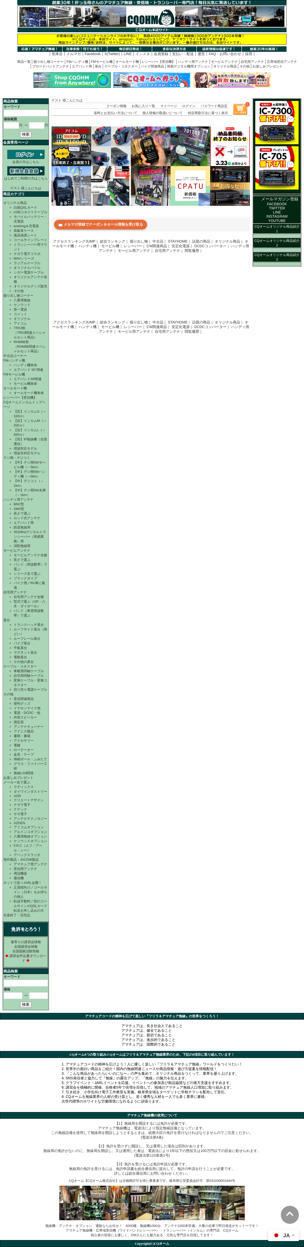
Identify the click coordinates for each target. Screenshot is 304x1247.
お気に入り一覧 (143, 106)
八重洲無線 (22, 300)
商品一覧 (24, 62)
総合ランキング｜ (114, 241)
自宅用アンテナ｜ (169, 251)
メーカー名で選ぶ (16, 782)
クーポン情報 (116, 106)
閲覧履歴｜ (194, 251)
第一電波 (20, 309)
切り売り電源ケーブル (30, 689)
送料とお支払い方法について (115, 113)
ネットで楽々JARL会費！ (22, 883)
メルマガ (73, 54)
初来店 (57, 54)
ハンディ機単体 (25, 365)
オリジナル (22, 319)
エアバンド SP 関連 (28, 370)
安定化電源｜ (182, 246)
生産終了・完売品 (16, 915)
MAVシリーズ (24, 258)
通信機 (19, 878)
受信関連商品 (24, 699)
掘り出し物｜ (140, 241)
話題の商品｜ (203, 241)
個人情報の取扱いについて (162, 113)
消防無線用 (22, 546)
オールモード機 (127, 62)
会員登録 (161, 54)
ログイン (189, 106)
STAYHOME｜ (179, 241)
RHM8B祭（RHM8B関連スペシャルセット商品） (30, 346)
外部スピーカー (25, 717)
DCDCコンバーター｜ (212, 246)
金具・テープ (24, 754)
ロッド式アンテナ (27, 518)
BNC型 (19, 504)
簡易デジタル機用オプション (188, 66)
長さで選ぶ (22, 513)
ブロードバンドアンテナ (50, 66)
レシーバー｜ (135, 246)
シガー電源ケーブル (29, 272)
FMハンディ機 (77, 62)
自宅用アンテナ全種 (29, 597)
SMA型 (19, 509)
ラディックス (24, 787)
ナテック (20, 809)
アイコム (20, 323)
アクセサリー (24, 740)
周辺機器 (20, 873)
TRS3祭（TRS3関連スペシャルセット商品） (30, 332)
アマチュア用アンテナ (30, 864)
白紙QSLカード (25, 207)
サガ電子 (20, 814)
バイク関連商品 (152, 66)
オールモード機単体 (29, 393)
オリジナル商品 (225, 66)
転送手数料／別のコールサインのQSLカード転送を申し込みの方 (30, 905)
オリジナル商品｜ (229, 241)
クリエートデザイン (29, 800)
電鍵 (17, 745)
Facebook (92, 54)
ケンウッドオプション (30, 841)
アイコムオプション (29, 827)
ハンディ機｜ (89, 246)
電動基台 (20, 657)
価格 (7, 989)
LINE (128, 54)
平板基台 (20, 648)
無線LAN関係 (23, 773)
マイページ (168, 106)
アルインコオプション (30, 832)
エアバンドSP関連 (27, 379)
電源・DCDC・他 (27, 713)
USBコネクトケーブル (30, 212)
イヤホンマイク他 (27, 708)
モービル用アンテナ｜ (136, 251)
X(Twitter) (112, 54)
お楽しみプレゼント (267, 66)
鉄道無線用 (22, 527)
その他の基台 (24, 662)
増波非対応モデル (27, 453)
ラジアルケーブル (27, 263)
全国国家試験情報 (25, 951)
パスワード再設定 (214, 106)
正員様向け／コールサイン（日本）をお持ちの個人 (30, 892)
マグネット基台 (25, 652)
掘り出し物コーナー (48, 62)
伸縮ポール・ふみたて (30, 759)
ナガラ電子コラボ (27, 254)
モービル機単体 (25, 384)
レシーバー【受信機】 (158, 62)
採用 (248, 54)
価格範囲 (10, 119)
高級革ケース (24, 231)
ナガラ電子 (22, 805)
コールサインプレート (30, 240)
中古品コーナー (15, 356)
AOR (17, 796)
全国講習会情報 (26, 947)
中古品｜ (160, 241)
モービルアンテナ (224, 62)
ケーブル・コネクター (121, 66)
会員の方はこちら (26, 160)
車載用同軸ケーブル (29, 671)
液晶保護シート (25, 235)
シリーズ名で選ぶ (27, 574)
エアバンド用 (82, 66)
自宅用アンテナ (252, 62)
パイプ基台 (22, 643)
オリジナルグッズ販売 (30, 286)
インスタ (143, 54)
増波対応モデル (25, 448)
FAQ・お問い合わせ (225, 54)
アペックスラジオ (27, 855)
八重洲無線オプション (30, 836)
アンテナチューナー (29, 727)
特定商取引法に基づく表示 (208, 113)
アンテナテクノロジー (30, 819)
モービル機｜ (112, 246)
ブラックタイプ (25, 578)
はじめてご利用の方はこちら (26, 176)
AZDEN (19, 823)
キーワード (12, 107)
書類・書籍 (22, 736)
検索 (25, 134)
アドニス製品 (24, 731)
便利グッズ (22, 703)
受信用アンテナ (25, 869)
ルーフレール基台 (27, 638)
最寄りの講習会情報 (26, 942)
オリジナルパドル (27, 268)
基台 (98, 66)
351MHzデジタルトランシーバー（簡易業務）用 (30, 536)
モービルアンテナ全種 (30, 555)
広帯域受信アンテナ (282, 62)
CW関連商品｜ (159, 246)
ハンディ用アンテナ (193, 62)
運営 (201, 54)
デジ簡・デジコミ (16, 458)
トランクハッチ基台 (29, 625)
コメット (20, 314)
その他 (245, 66)
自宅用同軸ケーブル (29, 676)
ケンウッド (22, 305)
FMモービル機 (102, 62)
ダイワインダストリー (30, 791)
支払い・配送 (183, 54)
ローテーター (24, 750)
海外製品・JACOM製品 (21, 859)
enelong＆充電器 (26, 226)
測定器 (19, 722)
